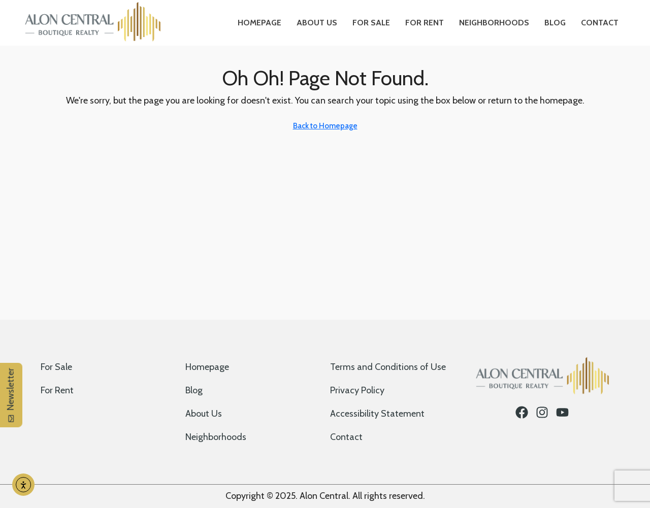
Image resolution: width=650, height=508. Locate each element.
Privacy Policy (357, 390)
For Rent (424, 22)
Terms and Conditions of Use (388, 366)
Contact (600, 22)
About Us (317, 22)
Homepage (259, 22)
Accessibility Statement (377, 413)
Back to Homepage (325, 125)
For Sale (371, 22)
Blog (555, 22)
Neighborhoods (494, 22)
